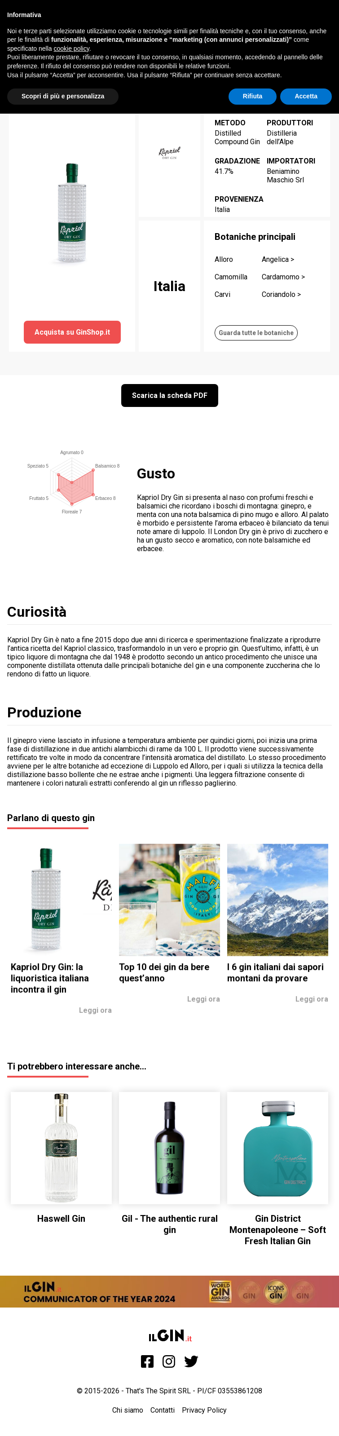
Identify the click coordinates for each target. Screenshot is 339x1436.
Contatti (162, 1410)
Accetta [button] (306, 96)
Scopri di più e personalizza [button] (63, 96)
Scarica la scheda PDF (169, 395)
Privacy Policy (204, 1410)
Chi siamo (127, 1410)
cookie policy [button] (71, 48)
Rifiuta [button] (253, 96)
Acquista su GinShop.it (72, 332)
